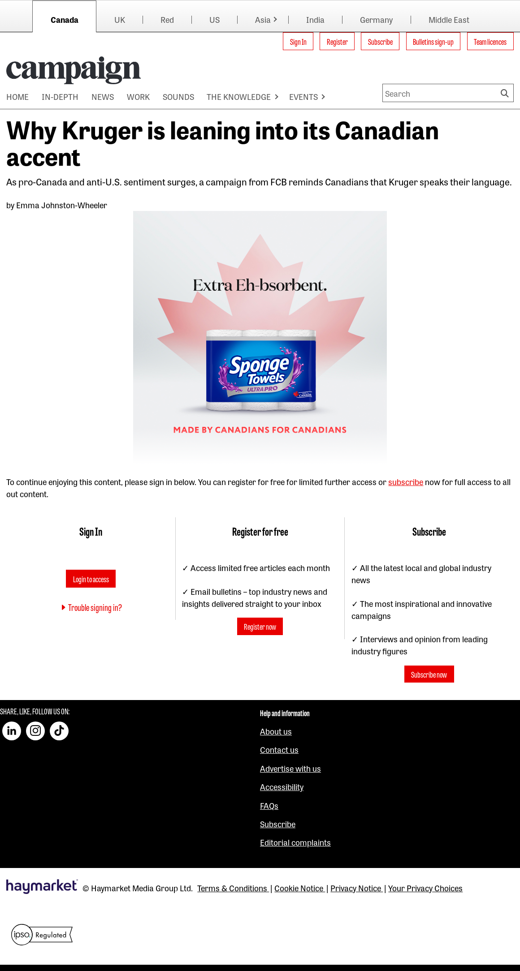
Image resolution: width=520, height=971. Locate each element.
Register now (260, 626)
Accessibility (281, 786)
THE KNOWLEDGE (239, 96)
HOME (17, 96)
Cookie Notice (299, 888)
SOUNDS (178, 96)
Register (337, 41)
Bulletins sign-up (433, 41)
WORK (138, 96)
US (214, 19)
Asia (263, 19)
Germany (376, 19)
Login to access (91, 578)
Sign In (298, 41)
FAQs (269, 805)
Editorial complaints (295, 842)
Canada (64, 19)
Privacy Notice (356, 888)
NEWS (102, 96)
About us (276, 731)
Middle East (449, 19)
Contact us (279, 749)
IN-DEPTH (60, 96)
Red (167, 19)
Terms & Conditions (233, 888)
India (315, 19)
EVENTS (303, 96)
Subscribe (380, 41)
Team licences (490, 41)
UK (119, 19)
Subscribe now (429, 674)
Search (506, 93)
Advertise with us (290, 768)
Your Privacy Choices (425, 888)
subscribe (405, 481)
